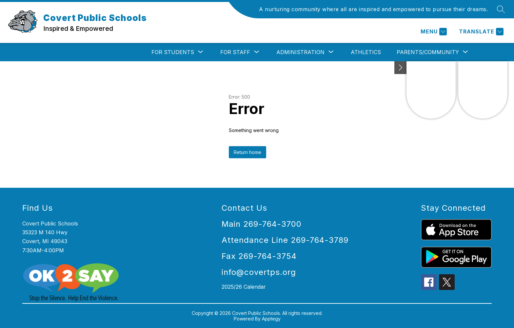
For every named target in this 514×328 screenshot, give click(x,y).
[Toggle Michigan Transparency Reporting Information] (400, 67)
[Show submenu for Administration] (300, 52)
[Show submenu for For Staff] (235, 52)
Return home (247, 152)
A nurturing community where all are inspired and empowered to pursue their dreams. (373, 9)
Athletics (366, 52)
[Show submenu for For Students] (172, 52)
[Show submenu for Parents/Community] (428, 52)
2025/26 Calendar (244, 286)
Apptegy (271, 318)
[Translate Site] (480, 32)
